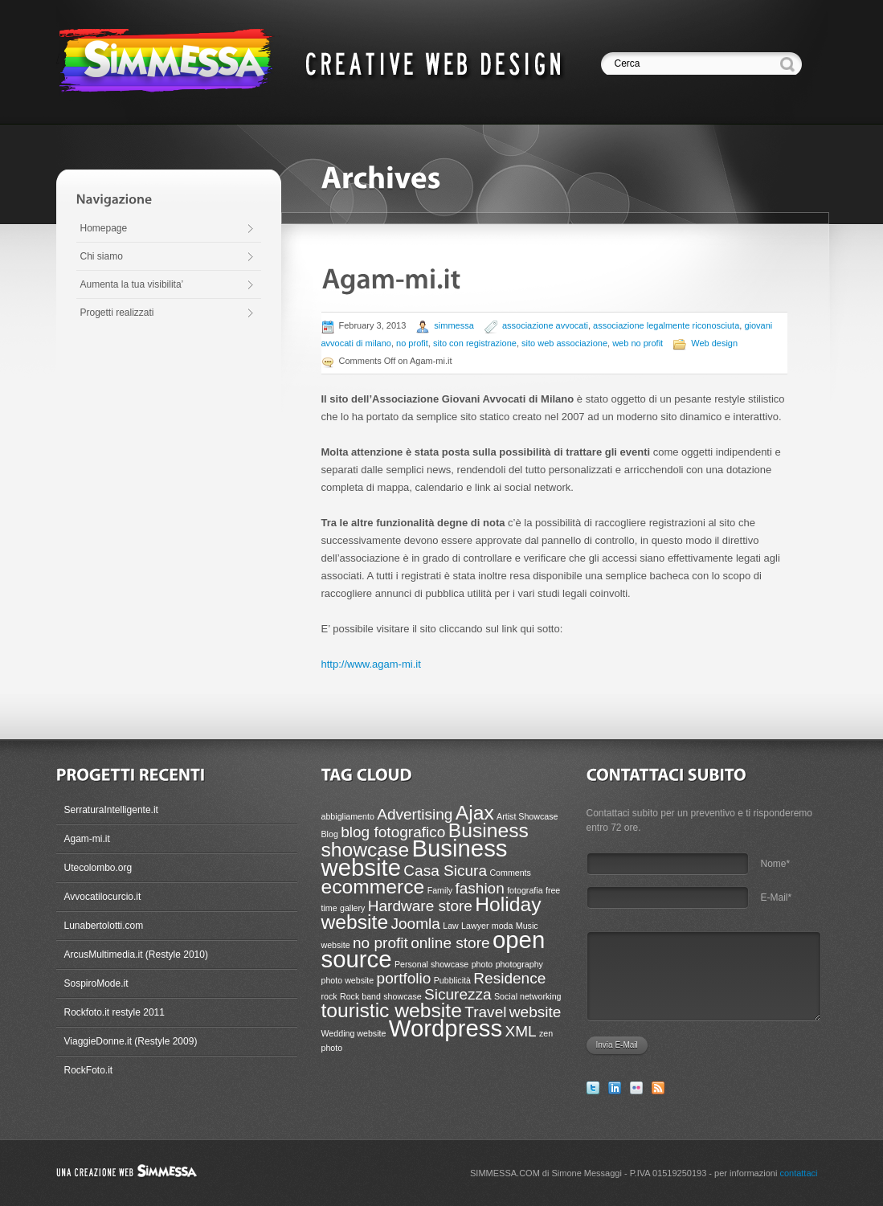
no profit (412, 343)
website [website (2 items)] (535, 1012)
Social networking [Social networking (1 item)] (528, 996)
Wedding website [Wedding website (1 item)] (353, 1033)
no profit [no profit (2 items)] (380, 942)
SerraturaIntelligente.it (111, 810)
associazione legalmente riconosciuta (666, 325)
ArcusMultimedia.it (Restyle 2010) (136, 954)
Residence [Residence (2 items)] (509, 978)
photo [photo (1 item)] (482, 964)
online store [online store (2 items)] (450, 942)
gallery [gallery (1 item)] (352, 908)
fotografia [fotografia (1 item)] (524, 890)
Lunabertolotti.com (104, 925)
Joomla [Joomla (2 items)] (414, 923)
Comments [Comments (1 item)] (510, 872)
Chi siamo (101, 256)
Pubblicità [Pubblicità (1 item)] (452, 980)
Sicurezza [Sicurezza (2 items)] (458, 994)
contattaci (798, 1173)
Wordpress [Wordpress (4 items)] (445, 1028)
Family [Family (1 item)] (439, 890)
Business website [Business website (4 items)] (414, 858)
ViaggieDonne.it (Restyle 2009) (131, 1041)
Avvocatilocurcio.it (102, 896)
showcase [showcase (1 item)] (402, 996)
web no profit (637, 343)
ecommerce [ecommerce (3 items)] (373, 886)
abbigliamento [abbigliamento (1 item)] (347, 816)
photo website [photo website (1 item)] (347, 980)
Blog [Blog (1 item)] (329, 834)
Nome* (776, 863)
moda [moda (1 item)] (502, 925)
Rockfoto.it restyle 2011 (114, 1012)
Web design (714, 343)
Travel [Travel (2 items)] (485, 1012)
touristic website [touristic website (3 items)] (391, 1010)
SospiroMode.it (96, 983)
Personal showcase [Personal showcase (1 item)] (431, 964)
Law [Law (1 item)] (451, 925)
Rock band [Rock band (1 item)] (360, 996)
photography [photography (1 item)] (519, 964)
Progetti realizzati (117, 312)
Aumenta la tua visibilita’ (132, 284)
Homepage (104, 228)
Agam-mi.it (87, 838)
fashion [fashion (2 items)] (479, 888)
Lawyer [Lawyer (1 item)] (475, 925)
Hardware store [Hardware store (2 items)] (420, 905)
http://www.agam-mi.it (371, 664)
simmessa (454, 325)
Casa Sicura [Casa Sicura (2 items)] (445, 870)
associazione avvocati (545, 325)
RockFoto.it (88, 1070)
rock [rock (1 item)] (329, 996)
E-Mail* (776, 897)
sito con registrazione (475, 343)
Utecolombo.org (98, 867)
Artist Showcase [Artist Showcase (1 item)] (527, 816)
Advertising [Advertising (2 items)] (414, 814)
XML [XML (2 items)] (520, 1031)
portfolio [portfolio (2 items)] (404, 978)
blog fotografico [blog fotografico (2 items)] (393, 832)
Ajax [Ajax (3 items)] (475, 813)
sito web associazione (564, 343)
